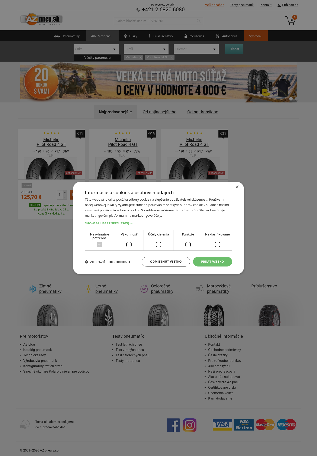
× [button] (236, 187)
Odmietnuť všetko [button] (166, 261)
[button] (158, 223)
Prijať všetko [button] (212, 261)
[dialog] (158, 228)
